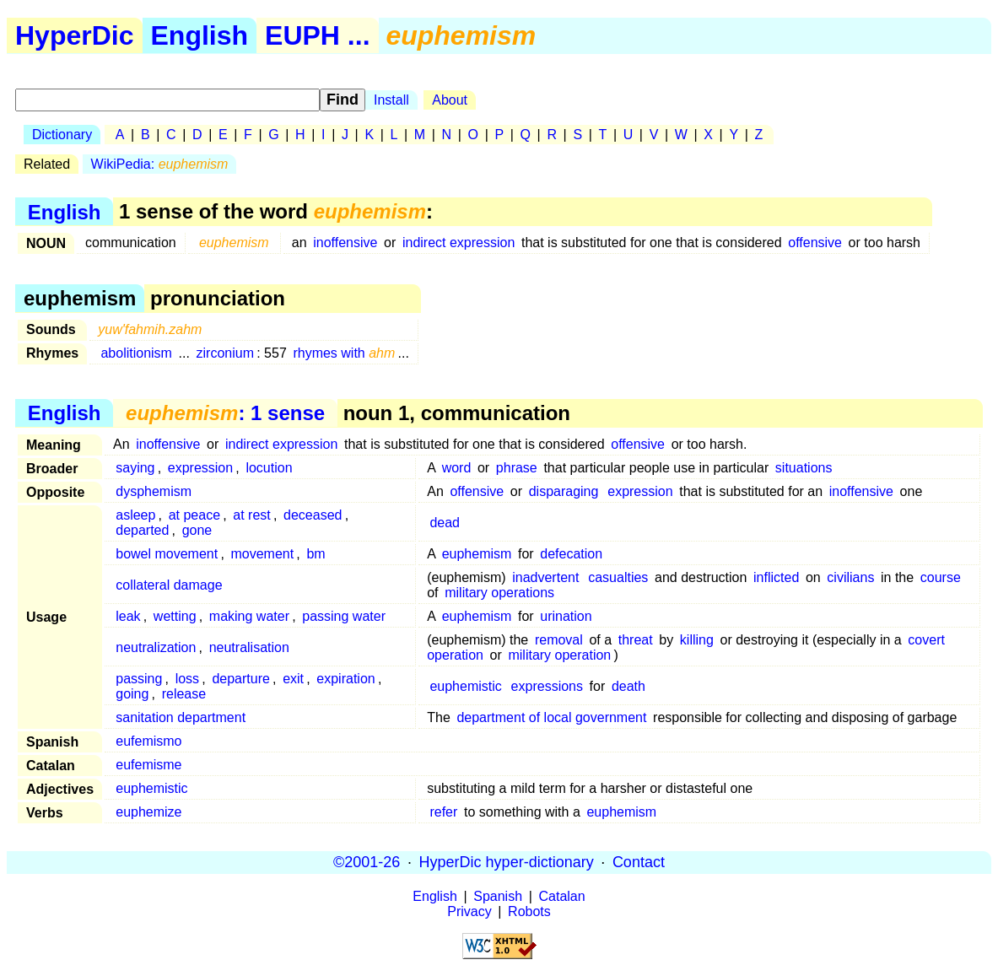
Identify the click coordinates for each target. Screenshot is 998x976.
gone (197, 530)
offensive (815, 242)
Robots (529, 911)
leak (128, 616)
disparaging (564, 491)
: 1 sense (225, 413)
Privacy (469, 911)
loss (187, 678)
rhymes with (344, 353)
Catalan (562, 896)
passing (139, 678)
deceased (312, 515)
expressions (547, 686)
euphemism (477, 554)
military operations (499, 592)
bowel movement (167, 554)
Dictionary (62, 134)
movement (262, 554)
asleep (135, 515)
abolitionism (135, 353)
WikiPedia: (160, 164)
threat (635, 640)
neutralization (156, 647)
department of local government (551, 717)
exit (293, 678)
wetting (175, 616)
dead (444, 522)
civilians (850, 577)
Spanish (497, 896)
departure (241, 678)
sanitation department (180, 717)
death (628, 686)
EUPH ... (317, 35)
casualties (618, 577)
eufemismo (148, 741)
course (940, 577)
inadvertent (545, 577)
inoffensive (345, 242)
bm (315, 554)
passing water (344, 616)
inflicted (776, 577)
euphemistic (465, 686)
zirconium (225, 353)
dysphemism (154, 491)
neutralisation (249, 647)
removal (559, 640)
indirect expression (458, 242)
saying (135, 468)
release (184, 694)
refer (443, 812)
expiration (345, 678)
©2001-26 (366, 862)
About (449, 100)
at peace (194, 515)
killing (697, 640)
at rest (251, 515)
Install (391, 100)
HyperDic (74, 35)
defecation (571, 554)
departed (142, 530)
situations (804, 468)
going (132, 694)
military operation (559, 655)
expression (200, 468)
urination (565, 616)
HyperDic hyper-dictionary (506, 862)
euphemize (148, 812)
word (457, 468)
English (200, 35)
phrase (516, 468)
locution (268, 468)
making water (249, 616)
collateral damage (169, 585)
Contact (638, 862)
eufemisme (148, 765)
